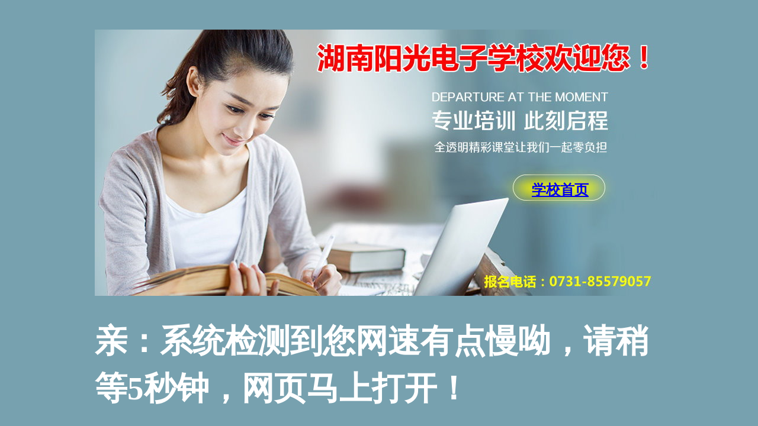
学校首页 (560, 190)
